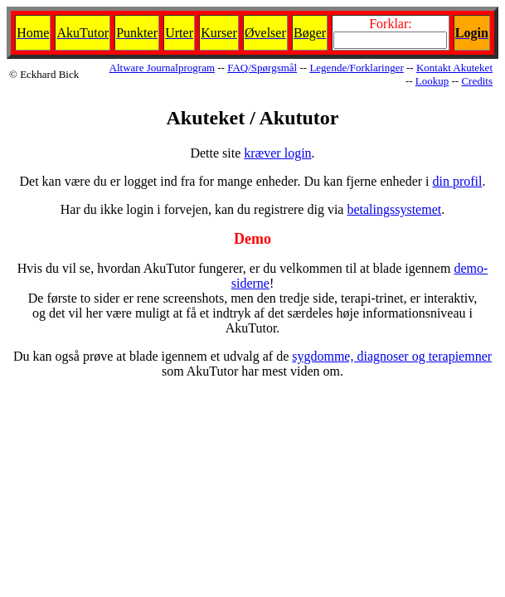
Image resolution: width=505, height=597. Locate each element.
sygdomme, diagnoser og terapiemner (392, 356)
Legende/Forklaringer (356, 67)
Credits (477, 81)
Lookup (432, 81)
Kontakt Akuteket (454, 67)
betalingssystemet (394, 209)
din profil (458, 181)
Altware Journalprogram (162, 67)
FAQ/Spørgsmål (262, 67)
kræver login (277, 153)
